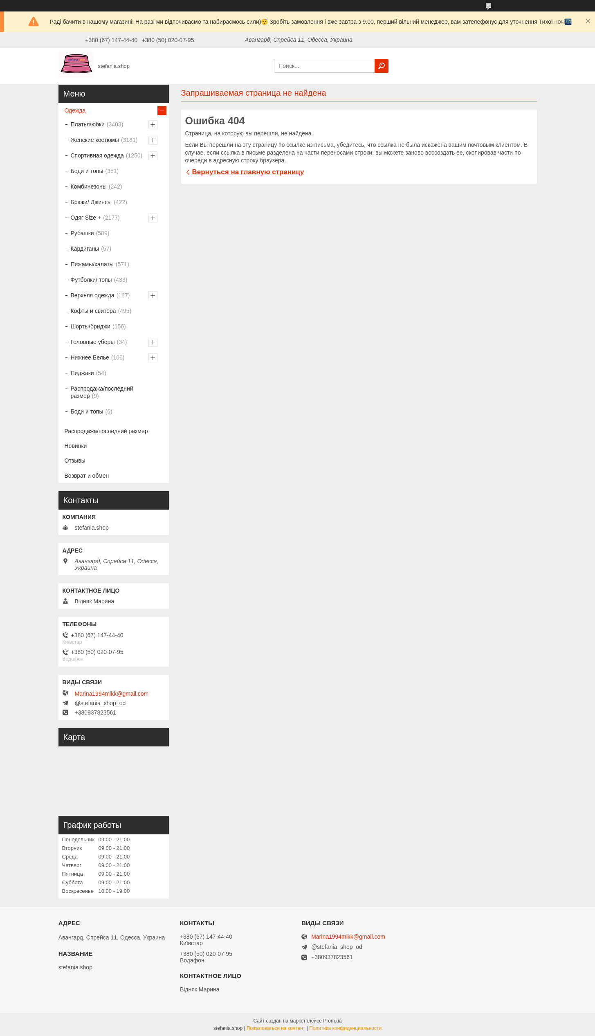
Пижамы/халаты (92, 264)
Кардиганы (85, 248)
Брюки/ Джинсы (91, 202)
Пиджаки (82, 373)
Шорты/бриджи (90, 326)
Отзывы (75, 460)
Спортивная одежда (97, 155)
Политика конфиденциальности (345, 1028)
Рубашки (82, 233)
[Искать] (381, 66)
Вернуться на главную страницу (248, 172)
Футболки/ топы (91, 279)
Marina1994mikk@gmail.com (112, 693)
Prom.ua (332, 1021)
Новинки (76, 446)
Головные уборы (93, 342)
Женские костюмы (95, 140)
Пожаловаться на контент (276, 1028)
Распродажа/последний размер (102, 392)
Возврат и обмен (87, 475)
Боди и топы (87, 171)
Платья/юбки (88, 124)
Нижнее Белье (90, 357)
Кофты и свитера (93, 311)
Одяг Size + (86, 217)
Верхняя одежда (93, 295)
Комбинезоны (89, 186)
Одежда (75, 110)
